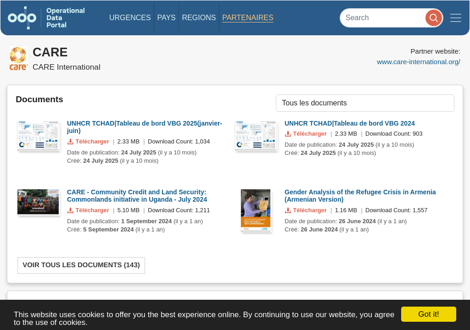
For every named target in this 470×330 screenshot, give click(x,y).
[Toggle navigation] (455, 18)
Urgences (130, 18)
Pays (166, 18)
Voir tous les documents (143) (81, 265)
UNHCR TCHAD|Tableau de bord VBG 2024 (350, 123)
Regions (199, 18)
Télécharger (89, 141)
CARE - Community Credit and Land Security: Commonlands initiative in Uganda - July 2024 (137, 196)
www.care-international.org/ (418, 62)
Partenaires (247, 18)
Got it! (428, 314)
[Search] (391, 17)
